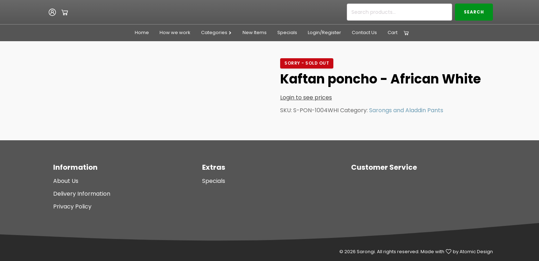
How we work (175, 32)
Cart (393, 32)
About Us (65, 181)
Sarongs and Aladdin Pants (406, 110)
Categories (216, 32)
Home (142, 32)
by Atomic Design (473, 251)
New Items (255, 32)
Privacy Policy (72, 206)
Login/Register (324, 32)
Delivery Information (81, 194)
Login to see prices (306, 97)
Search (474, 12)
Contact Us (364, 32)
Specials (287, 32)
